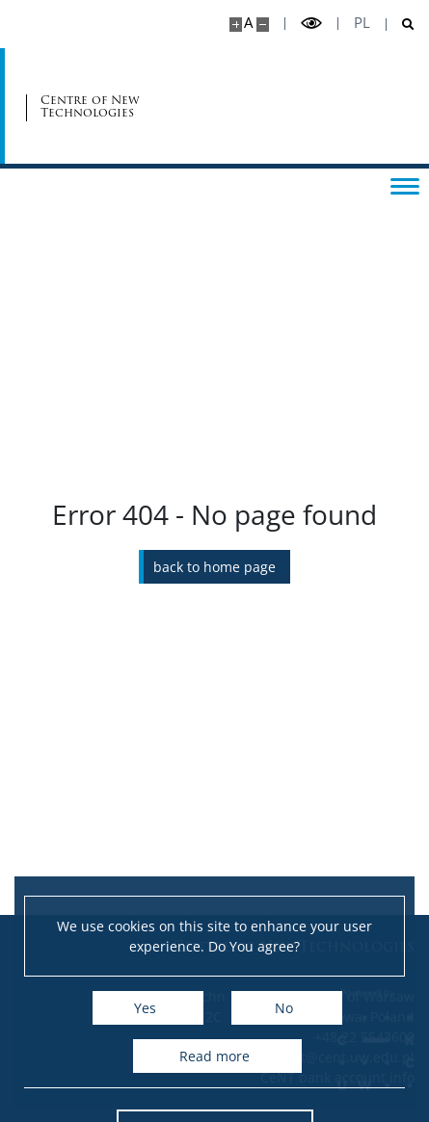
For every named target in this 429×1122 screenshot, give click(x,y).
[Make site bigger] (235, 24)
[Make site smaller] (262, 24)
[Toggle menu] (405, 185)
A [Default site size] (248, 22)
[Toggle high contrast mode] (311, 23)
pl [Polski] (362, 22)
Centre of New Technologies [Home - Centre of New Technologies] (90, 105)
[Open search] (401, 24)
